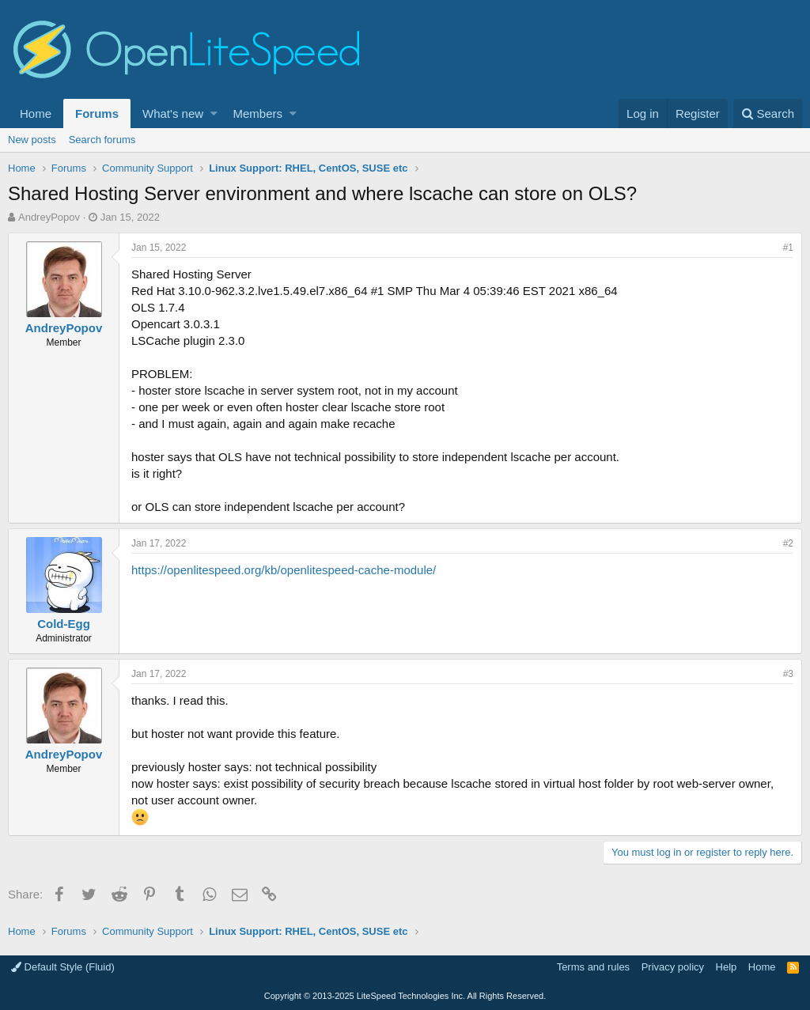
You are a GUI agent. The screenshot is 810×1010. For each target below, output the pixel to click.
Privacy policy (673, 967)
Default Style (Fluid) (63, 967)
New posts (32, 140)
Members (258, 113)
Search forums (102, 140)
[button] (213, 113)
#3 (788, 673)
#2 (788, 543)
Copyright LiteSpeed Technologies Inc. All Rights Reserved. (405, 996)
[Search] (767, 113)
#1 (788, 247)
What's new (172, 113)
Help (726, 967)
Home (35, 113)
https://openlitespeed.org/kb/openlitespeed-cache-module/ (283, 570)
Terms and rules (593, 967)
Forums (97, 113)
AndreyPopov (49, 217)
